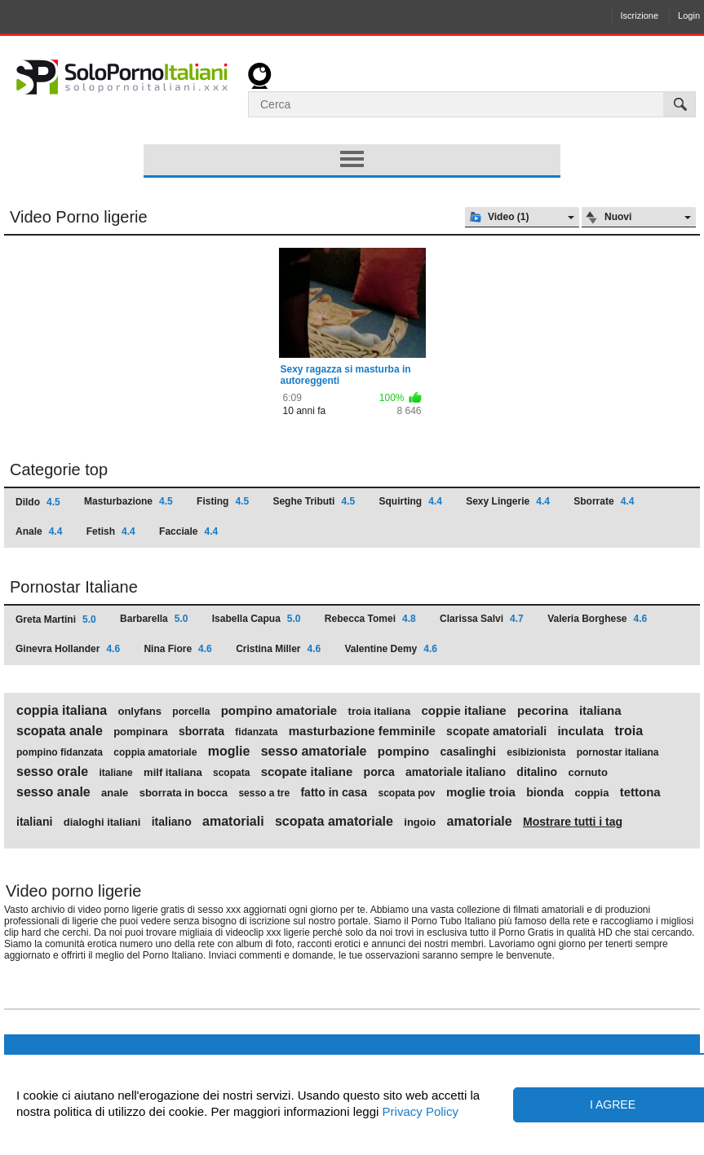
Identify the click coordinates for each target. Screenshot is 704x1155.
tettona (640, 792)
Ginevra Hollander (67, 649)
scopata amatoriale (334, 821)
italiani (34, 821)
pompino (403, 751)
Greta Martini (55, 619)
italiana (600, 710)
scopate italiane (307, 772)
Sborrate (603, 501)
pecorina (543, 710)
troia (628, 731)
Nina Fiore (177, 649)
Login (689, 15)
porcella (191, 711)
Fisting (223, 501)
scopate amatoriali (496, 731)
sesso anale (53, 792)
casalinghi (468, 751)
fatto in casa (333, 792)
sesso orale (52, 772)
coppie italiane (463, 710)
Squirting (410, 501)
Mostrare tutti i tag (572, 821)
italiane (115, 772)
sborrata (201, 731)
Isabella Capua (256, 618)
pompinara (140, 732)
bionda (545, 792)
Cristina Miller (278, 649)
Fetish (110, 531)
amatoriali (233, 821)
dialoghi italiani (102, 822)
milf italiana (173, 772)
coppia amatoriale (155, 752)
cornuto (587, 772)
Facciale (188, 531)
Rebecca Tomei (370, 618)
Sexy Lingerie (508, 501)
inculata (580, 731)
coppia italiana (61, 710)
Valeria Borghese (597, 618)
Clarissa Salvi (482, 618)
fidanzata (256, 732)
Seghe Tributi (313, 501)
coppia (591, 793)
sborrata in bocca (183, 793)
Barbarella (154, 618)
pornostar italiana (618, 752)
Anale (38, 531)
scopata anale (59, 731)
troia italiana (379, 711)
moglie (229, 751)
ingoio (420, 822)
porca (379, 772)
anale (114, 793)
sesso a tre (264, 793)
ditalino (536, 772)
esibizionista (536, 752)
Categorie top (59, 469)
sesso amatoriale (314, 751)
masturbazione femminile (362, 731)
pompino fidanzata (59, 752)
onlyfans (139, 711)
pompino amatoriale (279, 710)
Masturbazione (128, 501)
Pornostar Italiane (74, 587)
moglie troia (481, 792)
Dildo (37, 502)
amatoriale (479, 821)
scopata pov (407, 793)
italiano (172, 821)
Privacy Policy (418, 1111)
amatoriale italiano (455, 772)
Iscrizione (639, 15)
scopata (231, 772)
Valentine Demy (391, 649)
